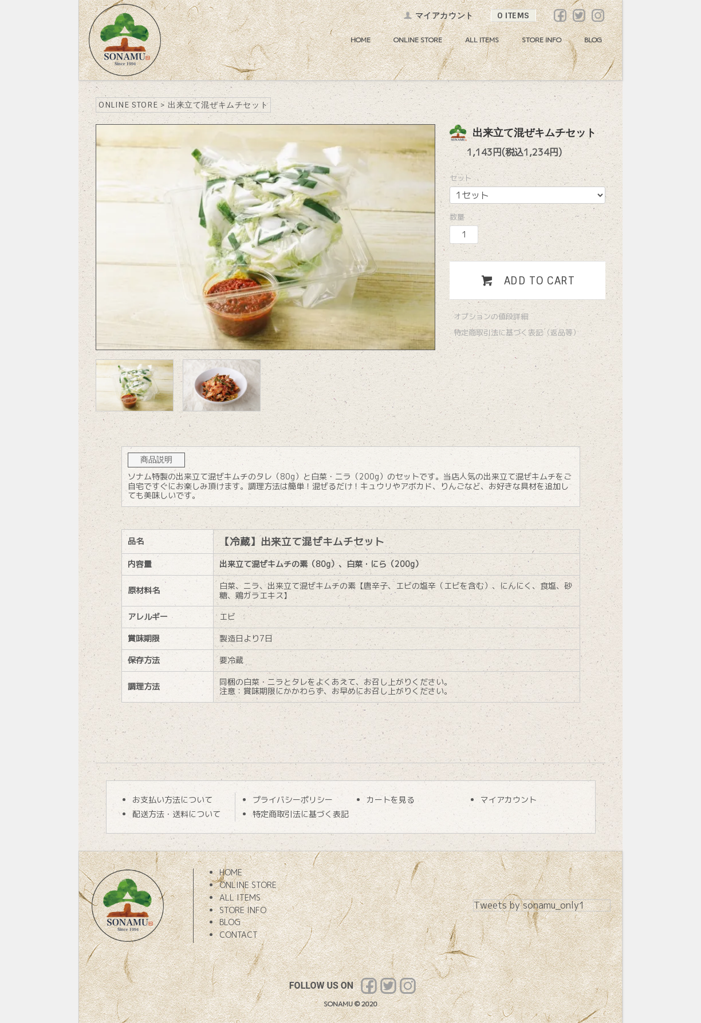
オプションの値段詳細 (491, 316)
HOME (360, 40)
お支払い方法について (172, 799)
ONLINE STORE (417, 40)
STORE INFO (541, 40)
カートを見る (391, 799)
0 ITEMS (513, 15)
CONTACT (238, 934)
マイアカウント (438, 16)
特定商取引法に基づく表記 (301, 813)
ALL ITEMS (482, 40)
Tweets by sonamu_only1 (529, 905)
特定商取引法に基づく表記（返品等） (517, 332)
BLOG (593, 40)
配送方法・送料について (176, 813)
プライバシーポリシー (293, 799)
